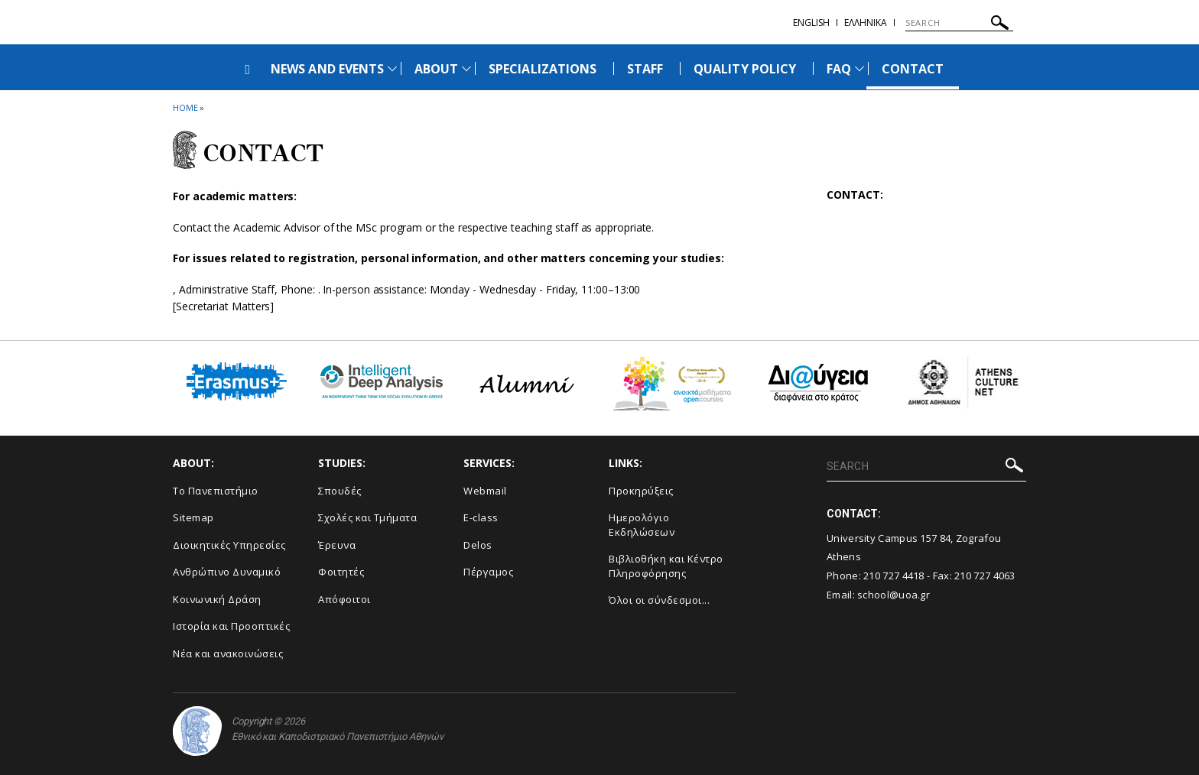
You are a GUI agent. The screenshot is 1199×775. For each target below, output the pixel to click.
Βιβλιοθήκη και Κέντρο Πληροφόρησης (666, 566)
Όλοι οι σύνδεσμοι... (659, 600)
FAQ (839, 68)
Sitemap (193, 517)
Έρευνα (337, 545)
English (811, 22)
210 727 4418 (893, 575)
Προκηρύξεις (641, 491)
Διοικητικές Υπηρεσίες (229, 545)
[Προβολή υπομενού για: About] (466, 68)
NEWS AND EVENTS (327, 68)
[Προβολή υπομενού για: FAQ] (859, 68)
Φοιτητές (341, 572)
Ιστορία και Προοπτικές (231, 626)
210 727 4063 (984, 575)
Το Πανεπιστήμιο (215, 491)
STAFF (645, 68)
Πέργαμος (488, 572)
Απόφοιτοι (344, 599)
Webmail (485, 491)
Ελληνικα (865, 22)
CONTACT (913, 68)
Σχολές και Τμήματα (367, 517)
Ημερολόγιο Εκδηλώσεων (641, 525)
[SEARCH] (959, 23)
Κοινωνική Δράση (217, 599)
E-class (481, 517)
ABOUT (436, 68)
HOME (185, 107)
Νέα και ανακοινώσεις (228, 653)
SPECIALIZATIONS (542, 68)
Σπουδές (340, 491)
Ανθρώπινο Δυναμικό (227, 572)
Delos (477, 545)
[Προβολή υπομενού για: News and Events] (392, 68)
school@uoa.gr (893, 595)
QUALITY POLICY (745, 68)
